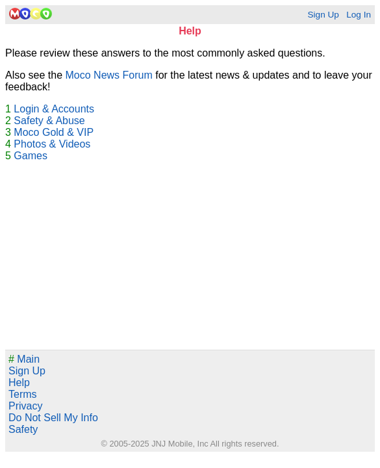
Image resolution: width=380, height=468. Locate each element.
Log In (358, 15)
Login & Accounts (54, 108)
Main (24, 359)
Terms (22, 394)
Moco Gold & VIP (54, 132)
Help (19, 382)
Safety (23, 429)
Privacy (25, 405)
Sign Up (322, 15)
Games (30, 155)
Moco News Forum (109, 75)
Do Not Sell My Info (53, 417)
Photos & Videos (52, 144)
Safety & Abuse (49, 120)
